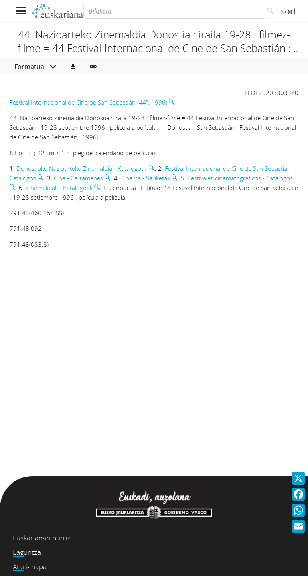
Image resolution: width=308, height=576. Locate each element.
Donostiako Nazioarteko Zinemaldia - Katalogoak (81, 168)
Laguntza (27, 552)
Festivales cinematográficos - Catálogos (240, 178)
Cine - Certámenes (78, 178)
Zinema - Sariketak (145, 178)
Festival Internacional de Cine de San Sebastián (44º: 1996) (88, 102)
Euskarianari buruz (41, 537)
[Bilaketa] (172, 11)
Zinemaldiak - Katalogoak (59, 188)
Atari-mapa (30, 566)
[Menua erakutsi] (21, 11)
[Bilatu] (270, 11)
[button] (73, 67)
